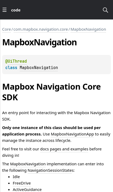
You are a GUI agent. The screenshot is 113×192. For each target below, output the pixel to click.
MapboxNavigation (88, 29)
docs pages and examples (64, 148)
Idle (16, 176)
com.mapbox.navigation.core (41, 29)
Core (6, 29)
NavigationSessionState (50, 170)
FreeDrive (22, 183)
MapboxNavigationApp (72, 134)
